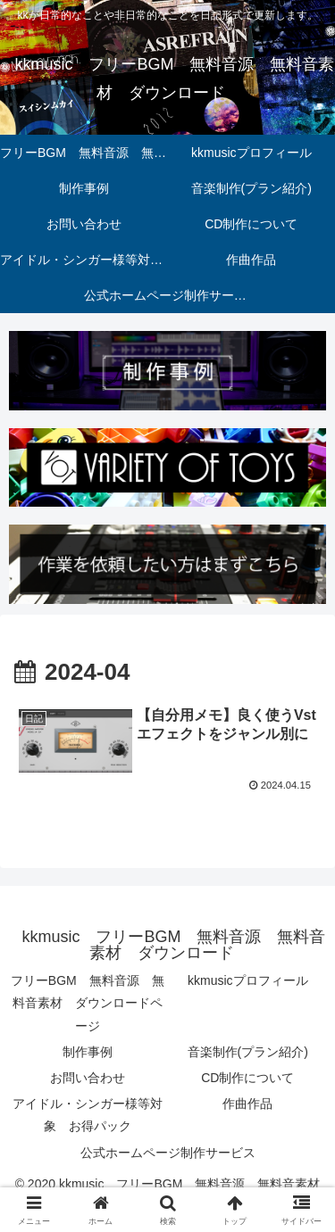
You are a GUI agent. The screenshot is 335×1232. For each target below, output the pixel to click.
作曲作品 (247, 1103)
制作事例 (88, 1052)
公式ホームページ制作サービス (167, 1152)
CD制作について (247, 1078)
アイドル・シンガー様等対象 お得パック (88, 1114)
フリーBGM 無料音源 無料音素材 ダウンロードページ (87, 1002)
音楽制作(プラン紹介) (248, 1052)
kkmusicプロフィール (248, 980)
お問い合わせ (87, 1078)
